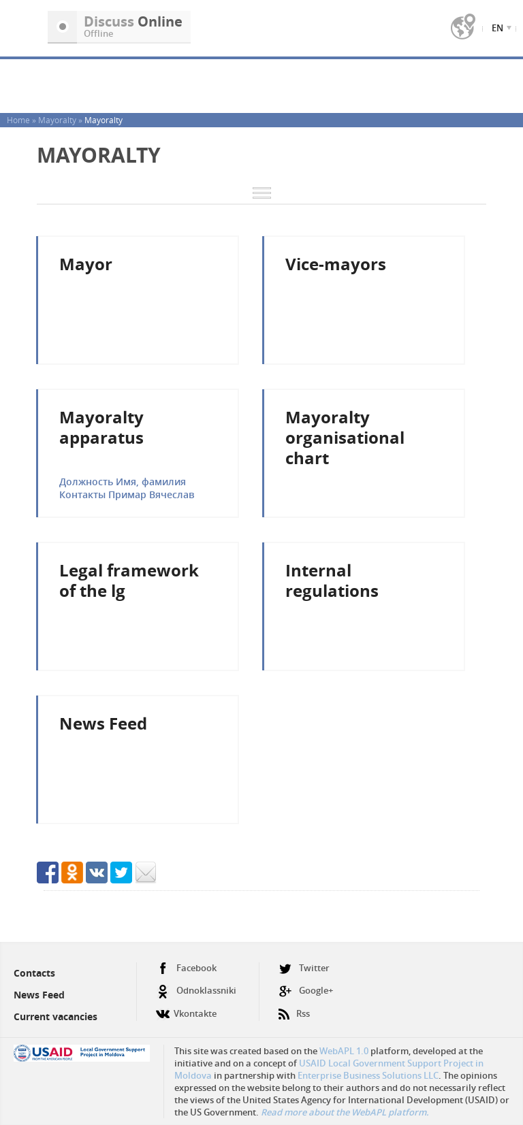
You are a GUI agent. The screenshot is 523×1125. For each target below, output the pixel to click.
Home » (22, 119)
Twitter (304, 968)
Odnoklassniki (196, 990)
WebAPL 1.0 (343, 1051)
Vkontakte (186, 1008)
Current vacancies (55, 1016)
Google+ (306, 990)
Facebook (186, 968)
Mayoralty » (61, 119)
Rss (294, 1008)
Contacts (34, 972)
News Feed (39, 994)
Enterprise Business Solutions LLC (368, 1075)
